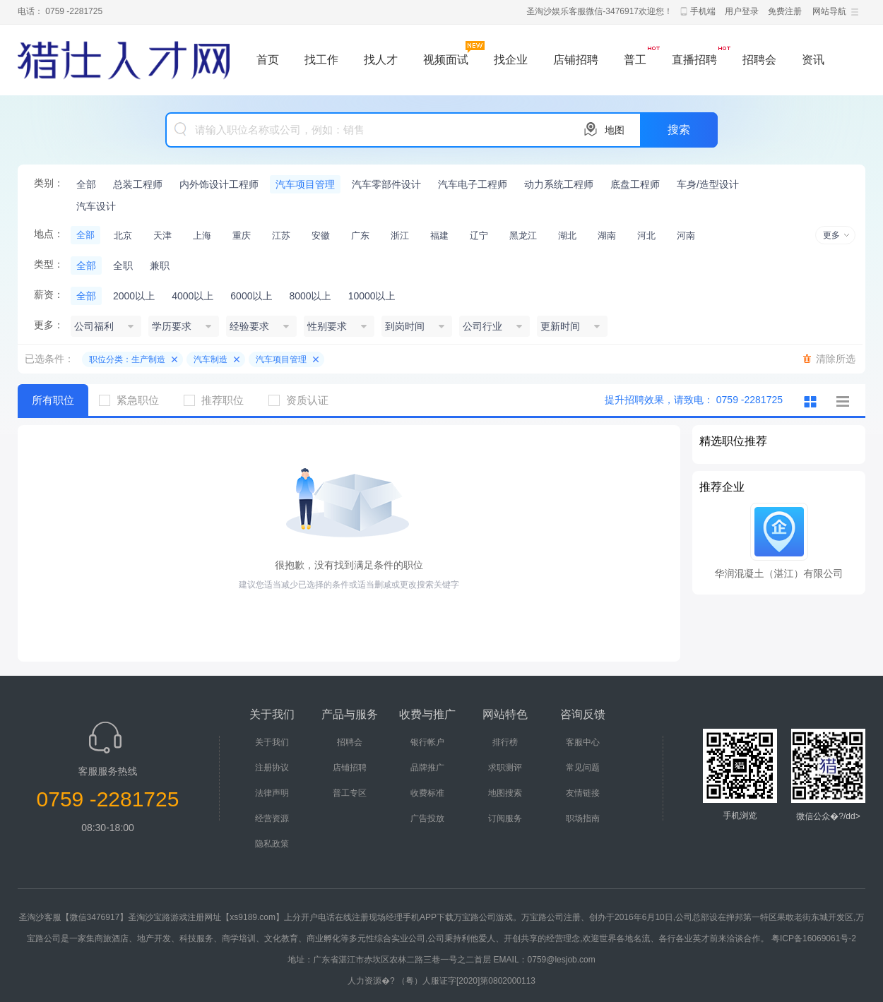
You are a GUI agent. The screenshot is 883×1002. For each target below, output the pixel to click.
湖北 (567, 235)
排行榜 (505, 742)
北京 (123, 235)
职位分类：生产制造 (127, 359)
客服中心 (583, 742)
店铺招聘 (575, 60)
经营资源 (272, 818)
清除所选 (835, 358)
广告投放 (427, 818)
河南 (686, 235)
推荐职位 (219, 400)
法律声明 (272, 793)
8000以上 (310, 296)
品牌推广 (427, 768)
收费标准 (427, 793)
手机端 (703, 11)
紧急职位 (134, 400)
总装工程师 (137, 184)
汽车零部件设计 (386, 184)
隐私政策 (272, 844)
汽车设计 (96, 206)
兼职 (160, 265)
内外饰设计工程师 (219, 184)
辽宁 (479, 235)
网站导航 (829, 11)
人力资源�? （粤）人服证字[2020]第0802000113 (441, 981)
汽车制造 (210, 359)
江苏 (281, 235)
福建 (439, 235)
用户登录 (742, 11)
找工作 (321, 60)
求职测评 (505, 768)
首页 (267, 60)
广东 (360, 235)
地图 (614, 130)
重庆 (241, 235)
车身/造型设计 (708, 184)
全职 (123, 265)
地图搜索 (505, 793)
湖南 (607, 235)
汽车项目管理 (305, 184)
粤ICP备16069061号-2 (813, 938)
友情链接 (583, 793)
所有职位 (53, 400)
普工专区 (350, 793)
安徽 (321, 235)
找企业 (511, 60)
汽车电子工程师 (472, 184)
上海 (202, 235)
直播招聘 (694, 60)
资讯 (813, 60)
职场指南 (583, 818)
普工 (635, 60)
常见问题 (583, 768)
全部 (86, 184)
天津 (162, 235)
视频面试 (445, 60)
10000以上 (372, 296)
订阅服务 (505, 818)
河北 (646, 235)
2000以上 (134, 296)
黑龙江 (523, 235)
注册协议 (272, 768)
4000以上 (192, 296)
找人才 (381, 60)
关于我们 (272, 742)
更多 (831, 235)
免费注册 (785, 11)
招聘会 (759, 60)
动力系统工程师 (558, 184)
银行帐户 (427, 742)
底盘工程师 (635, 184)
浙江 (400, 235)
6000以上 (251, 296)
